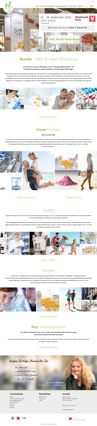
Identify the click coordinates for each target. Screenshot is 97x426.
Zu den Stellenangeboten (48, 317)
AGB (40, 400)
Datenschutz (43, 397)
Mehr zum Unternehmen (48, 117)
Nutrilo (37, 6)
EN (93, 1)
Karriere (85, 6)
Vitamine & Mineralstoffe (47, 6)
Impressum (42, 399)
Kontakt (91, 6)
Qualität (80, 6)
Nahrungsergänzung (61, 6)
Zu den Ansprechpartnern (48, 347)
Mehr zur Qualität (48, 260)
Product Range (72, 6)
